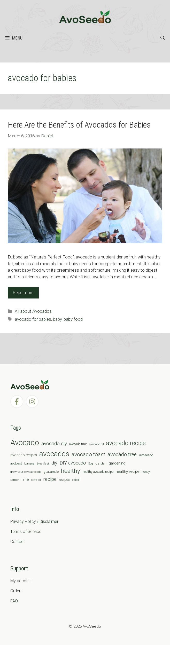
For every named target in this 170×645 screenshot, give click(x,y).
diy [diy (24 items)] (54, 463)
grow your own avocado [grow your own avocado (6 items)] (25, 472)
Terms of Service (25, 531)
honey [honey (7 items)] (146, 472)
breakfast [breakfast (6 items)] (43, 463)
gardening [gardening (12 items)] (117, 463)
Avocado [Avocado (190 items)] (24, 442)
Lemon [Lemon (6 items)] (14, 480)
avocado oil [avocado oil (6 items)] (96, 444)
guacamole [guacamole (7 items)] (51, 472)
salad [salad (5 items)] (75, 480)
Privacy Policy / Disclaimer (34, 521)
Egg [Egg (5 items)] (90, 463)
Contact (17, 541)
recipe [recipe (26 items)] (50, 479)
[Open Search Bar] (162, 38)
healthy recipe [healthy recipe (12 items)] (127, 471)
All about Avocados (33, 311)
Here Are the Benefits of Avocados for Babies (79, 125)
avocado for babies (33, 319)
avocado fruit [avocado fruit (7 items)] (78, 444)
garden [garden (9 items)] (100, 463)
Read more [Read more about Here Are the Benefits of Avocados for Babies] (23, 292)
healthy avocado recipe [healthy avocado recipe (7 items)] (97, 472)
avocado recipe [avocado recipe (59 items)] (126, 443)
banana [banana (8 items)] (29, 463)
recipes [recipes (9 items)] (64, 480)
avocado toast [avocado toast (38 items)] (88, 454)
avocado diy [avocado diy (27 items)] (54, 443)
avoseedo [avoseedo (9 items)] (146, 455)
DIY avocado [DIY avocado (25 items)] (73, 463)
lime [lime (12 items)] (25, 479)
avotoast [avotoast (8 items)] (16, 463)
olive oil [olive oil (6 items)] (36, 480)
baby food (73, 319)
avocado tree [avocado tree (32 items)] (122, 455)
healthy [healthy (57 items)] (70, 470)
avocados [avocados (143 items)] (54, 454)
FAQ (14, 601)
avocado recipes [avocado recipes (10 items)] (23, 455)
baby (57, 319)
